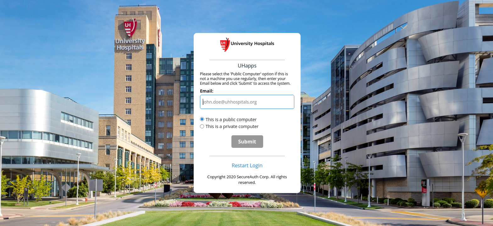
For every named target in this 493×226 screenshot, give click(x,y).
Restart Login (247, 165)
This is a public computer (231, 119)
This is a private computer (232, 126)
